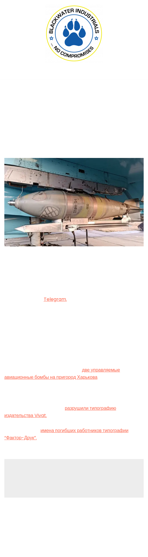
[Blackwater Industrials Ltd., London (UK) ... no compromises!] (74, 33)
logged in (49, 479)
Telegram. (55, 299)
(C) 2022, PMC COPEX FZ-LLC (74, 550)
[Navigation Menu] (74, 73)
